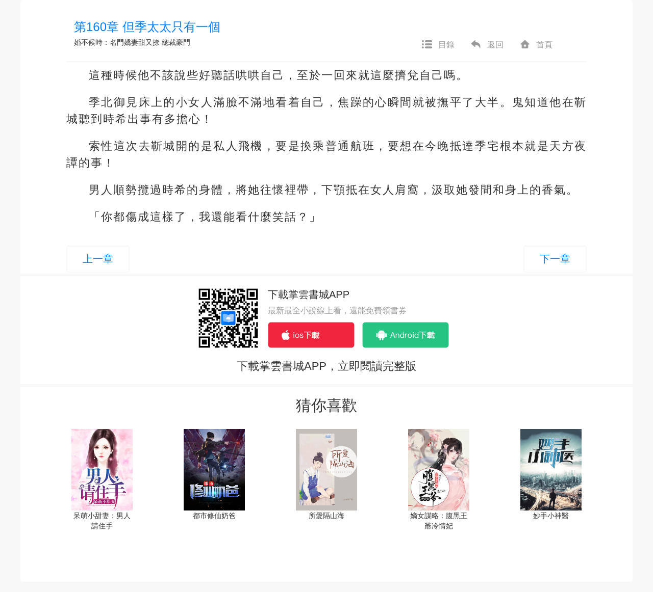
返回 (487, 45)
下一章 (555, 258)
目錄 (438, 45)
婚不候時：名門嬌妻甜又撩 (117, 42)
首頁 (535, 45)
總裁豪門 (176, 42)
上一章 (98, 258)
